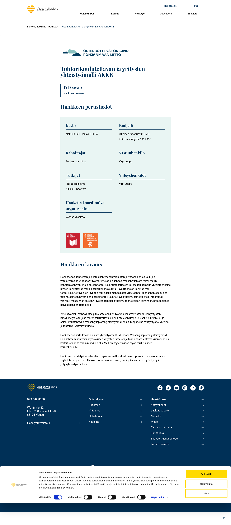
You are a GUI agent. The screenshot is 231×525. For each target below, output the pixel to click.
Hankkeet (53, 26)
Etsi (196, 6)
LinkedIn (193, 388)
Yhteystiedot (159, 405)
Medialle (156, 418)
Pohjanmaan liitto (76, 161)
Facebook (160, 388)
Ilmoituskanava (160, 449)
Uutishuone (166, 13)
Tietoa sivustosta (162, 430)
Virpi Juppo (125, 161)
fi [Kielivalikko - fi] (187, 6)
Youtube (176, 388)
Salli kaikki (206, 496)
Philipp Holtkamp (75, 183)
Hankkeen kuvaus (73, 93)
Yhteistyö (140, 13)
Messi (155, 424)
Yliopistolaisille (171, 6)
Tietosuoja (158, 436)
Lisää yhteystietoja (39, 423)
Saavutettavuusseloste (165, 443)
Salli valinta (206, 505)
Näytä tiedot (157, 519)
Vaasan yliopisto (75, 217)
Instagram (184, 388)
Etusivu (31, 26)
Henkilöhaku (159, 399)
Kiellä (206, 515)
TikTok (201, 388)
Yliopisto (192, 13)
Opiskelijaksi (87, 13)
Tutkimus (114, 13)
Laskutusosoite (161, 412)
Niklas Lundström (76, 188)
